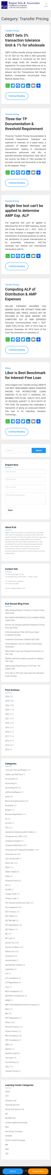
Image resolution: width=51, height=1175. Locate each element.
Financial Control (12, 881)
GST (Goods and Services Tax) (17, 903)
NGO (7, 1009)
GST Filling (9, 916)
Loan (7, 987)
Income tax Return (12, 947)
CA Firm (8, 823)
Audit (7, 797)
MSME (7, 1000)
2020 (7, 723)
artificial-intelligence (13, 792)
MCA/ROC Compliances (14, 996)
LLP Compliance (11, 978)
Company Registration (14, 845)
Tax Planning (10, 1062)
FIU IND (8, 890)
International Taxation (13, 965)
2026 (7, 696)
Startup (8, 1049)
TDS (6, 1067)
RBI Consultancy (11, 1036)
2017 (7, 736)
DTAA (7, 868)
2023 (7, 710)
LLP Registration (11, 983)
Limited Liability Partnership (16, 1123)
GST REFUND (10, 921)
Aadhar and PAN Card (13, 774)
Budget (8, 810)
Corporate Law (11, 854)
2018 (7, 732)
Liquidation (9, 969)
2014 (7, 750)
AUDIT (7, 1092)
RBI (6, 1145)
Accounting (9, 783)
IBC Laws (9, 938)
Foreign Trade (10, 894)
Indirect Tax (9, 952)
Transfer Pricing (11, 1071)
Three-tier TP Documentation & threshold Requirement (24, 124)
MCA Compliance (12, 992)
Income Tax (9, 943)
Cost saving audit (12, 859)
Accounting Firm (11, 788)
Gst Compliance (11, 907)
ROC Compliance (12, 1040)
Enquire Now (38, 1171)
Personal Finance (12, 1027)
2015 (7, 745)
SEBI (7, 1045)
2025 (7, 701)
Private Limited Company (15, 1140)
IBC (6, 934)
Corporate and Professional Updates (19, 850)
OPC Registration (12, 1018)
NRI (6, 1014)
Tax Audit (9, 1058)
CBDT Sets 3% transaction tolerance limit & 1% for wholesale (25, 40)
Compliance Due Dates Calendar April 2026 (22, 639)
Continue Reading (17, 96)
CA (6, 819)
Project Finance (11, 1031)
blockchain (9, 805)
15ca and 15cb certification (16, 770)
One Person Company (13, 1131)
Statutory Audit (11, 1053)
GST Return (9, 929)
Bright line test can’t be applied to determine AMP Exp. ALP (24, 211)
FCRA (7, 876)
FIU (6, 885)
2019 (7, 727)
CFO (6, 828)
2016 (7, 741)
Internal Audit (10, 960)
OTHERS (8, 1136)
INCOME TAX (10, 1118)
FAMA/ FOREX (11, 872)
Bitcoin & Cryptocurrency (15, 801)
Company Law (10, 1100)
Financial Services (12, 1105)
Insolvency (9, 956)
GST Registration (11, 925)
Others (7, 1022)
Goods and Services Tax (14, 1109)
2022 (7, 714)
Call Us (13, 1171)
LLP (6, 974)
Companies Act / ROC (13, 837)
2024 (7, 705)
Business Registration (13, 814)
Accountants (10, 779)
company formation (13, 841)
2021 (7, 719)
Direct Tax (9, 863)
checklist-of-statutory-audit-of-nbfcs (19, 832)
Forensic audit (10, 898)
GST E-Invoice (10, 912)
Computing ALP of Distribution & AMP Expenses (21, 294)
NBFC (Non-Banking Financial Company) (21, 1005)
